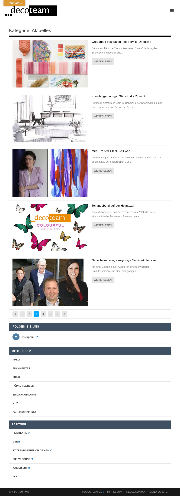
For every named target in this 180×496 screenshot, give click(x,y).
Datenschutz (158, 491)
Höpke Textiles (23, 385)
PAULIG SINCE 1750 (24, 412)
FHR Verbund (22, 459)
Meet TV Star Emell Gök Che (111, 150)
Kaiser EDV (21, 467)
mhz (15, 403)
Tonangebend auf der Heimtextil (113, 205)
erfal (16, 377)
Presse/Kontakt (136, 491)
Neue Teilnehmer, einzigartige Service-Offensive (124, 260)
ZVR (16, 476)
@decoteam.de (92, 491)
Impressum (114, 491)
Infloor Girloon (24, 394)
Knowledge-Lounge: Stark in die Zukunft (118, 96)
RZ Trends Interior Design (32, 450)
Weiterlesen (103, 61)
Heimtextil (21, 432)
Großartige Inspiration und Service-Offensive (121, 41)
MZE (16, 441)
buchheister (21, 368)
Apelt (16, 359)
